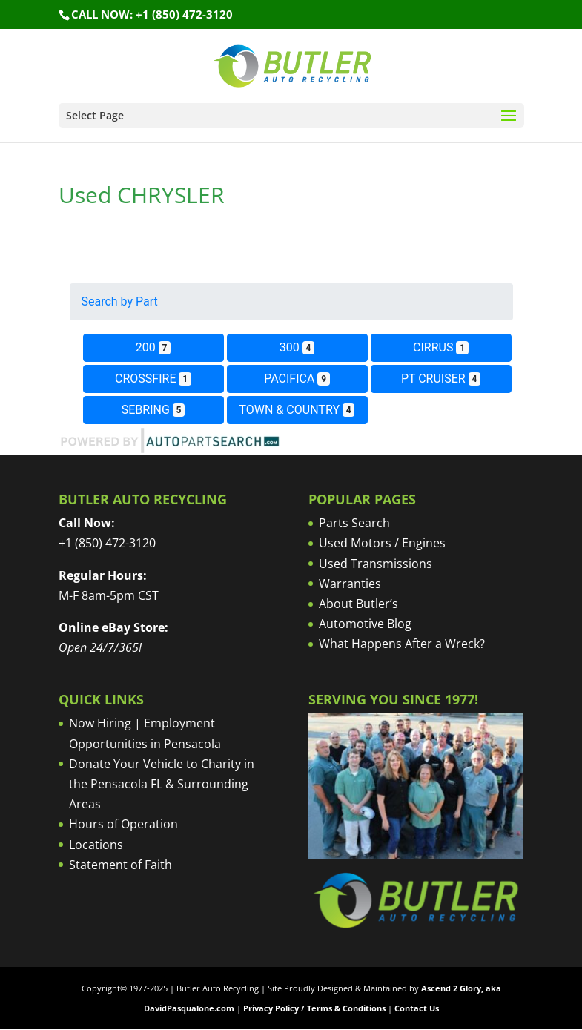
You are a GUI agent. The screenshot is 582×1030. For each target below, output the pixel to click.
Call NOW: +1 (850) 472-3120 (152, 14)
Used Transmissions (375, 563)
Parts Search (354, 523)
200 (153, 347)
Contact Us (416, 1008)
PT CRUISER (440, 379)
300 (297, 347)
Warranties (350, 583)
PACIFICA (297, 379)
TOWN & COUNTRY (297, 410)
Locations (96, 844)
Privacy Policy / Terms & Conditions (314, 1008)
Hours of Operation (123, 824)
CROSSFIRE (153, 379)
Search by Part (120, 301)
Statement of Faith (120, 864)
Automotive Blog (365, 623)
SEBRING (153, 410)
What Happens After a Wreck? (402, 644)
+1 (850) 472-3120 (107, 543)
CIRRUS (441, 347)
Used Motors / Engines (382, 543)
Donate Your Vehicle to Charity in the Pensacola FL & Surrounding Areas (161, 784)
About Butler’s (358, 603)
